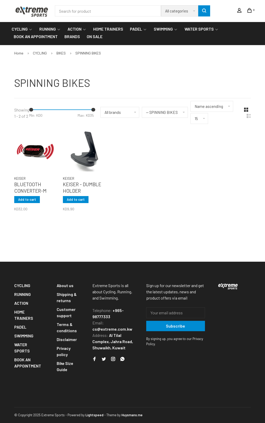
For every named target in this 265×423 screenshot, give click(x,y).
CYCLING (20, 28)
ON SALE (94, 36)
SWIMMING (163, 28)
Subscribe (175, 325)
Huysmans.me (132, 415)
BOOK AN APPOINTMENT (36, 36)
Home (18, 53)
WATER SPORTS (199, 28)
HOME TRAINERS (108, 28)
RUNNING (47, 28)
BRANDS (72, 36)
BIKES (61, 53)
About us (65, 285)
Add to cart (27, 199)
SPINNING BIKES (88, 53)
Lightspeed (94, 415)
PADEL (136, 28)
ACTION (75, 28)
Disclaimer (67, 339)
